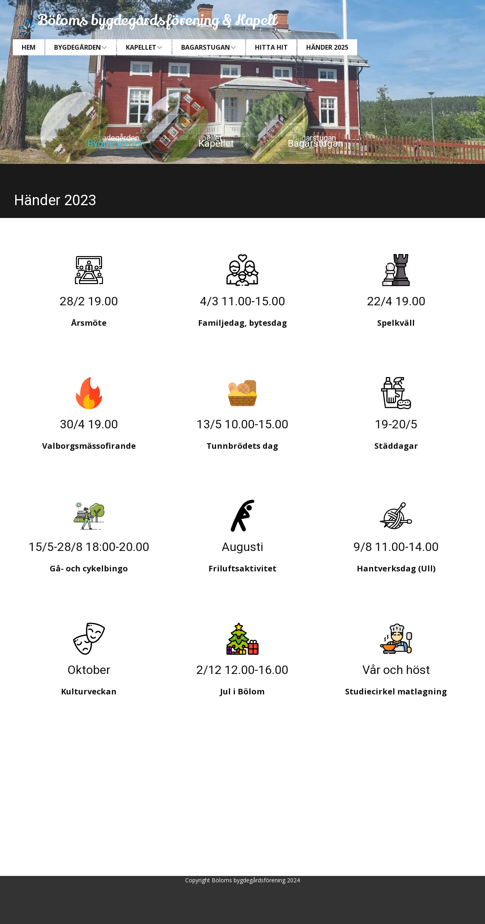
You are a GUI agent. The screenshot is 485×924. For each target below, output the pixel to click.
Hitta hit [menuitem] (271, 47)
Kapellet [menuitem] (141, 47)
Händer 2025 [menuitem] (327, 47)
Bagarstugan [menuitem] (205, 47)
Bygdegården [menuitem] (77, 47)
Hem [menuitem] (29, 47)
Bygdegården (116, 143)
